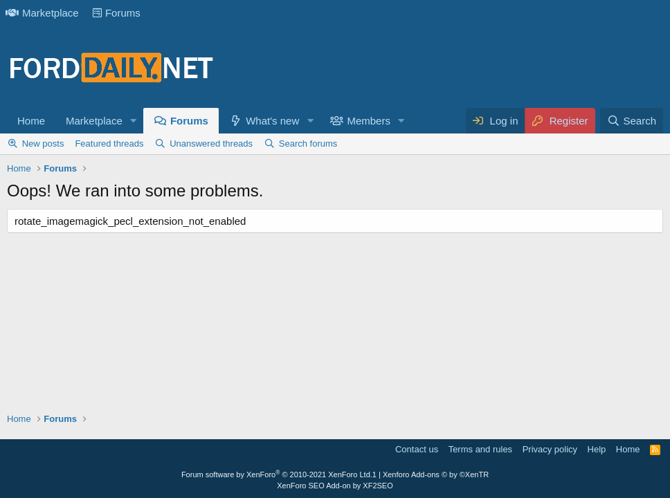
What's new (272, 121)
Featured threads (109, 143)
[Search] (631, 120)
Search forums (308, 143)
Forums (117, 13)
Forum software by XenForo (276, 474)
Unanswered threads (211, 143)
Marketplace (42, 13)
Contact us (416, 449)
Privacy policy (550, 449)
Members (368, 121)
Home (31, 121)
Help (597, 449)
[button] (133, 120)
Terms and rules (480, 449)
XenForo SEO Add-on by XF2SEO (335, 485)
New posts (43, 143)
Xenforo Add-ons (436, 474)
